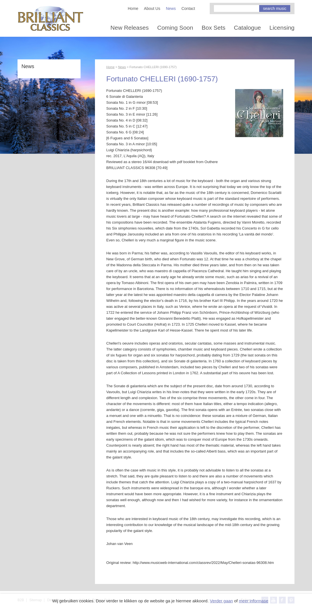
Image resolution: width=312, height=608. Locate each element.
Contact (188, 8)
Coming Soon (175, 27)
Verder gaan (221, 600)
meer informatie (253, 600)
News (171, 8)
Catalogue (247, 27)
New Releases (129, 27)
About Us (152, 8)
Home (133, 8)
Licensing (281, 27)
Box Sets (213, 27)
